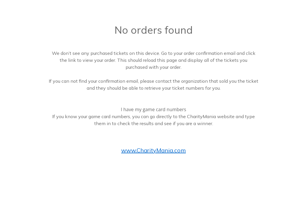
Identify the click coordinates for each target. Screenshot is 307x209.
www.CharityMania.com (153, 150)
